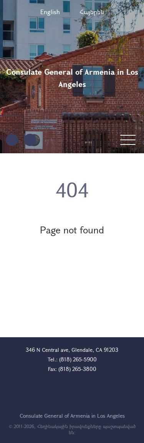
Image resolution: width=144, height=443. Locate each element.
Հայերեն (91, 12)
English (50, 12)
